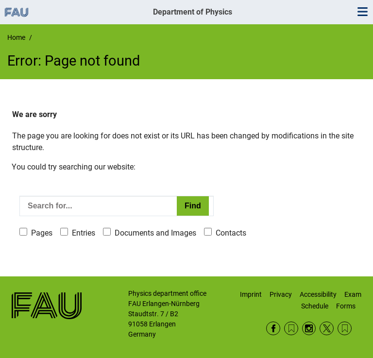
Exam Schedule (331, 300)
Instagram (309, 329)
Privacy (281, 294)
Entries (83, 233)
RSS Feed (291, 329)
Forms (346, 306)
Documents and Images (155, 233)
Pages (41, 233)
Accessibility (318, 294)
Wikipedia (345, 329)
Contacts (231, 233)
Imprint (251, 294)
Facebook (273, 329)
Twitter (327, 329)
